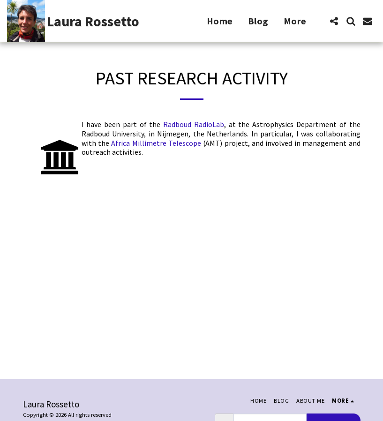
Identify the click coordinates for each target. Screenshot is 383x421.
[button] (334, 21)
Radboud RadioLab (193, 124)
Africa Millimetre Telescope (156, 143)
